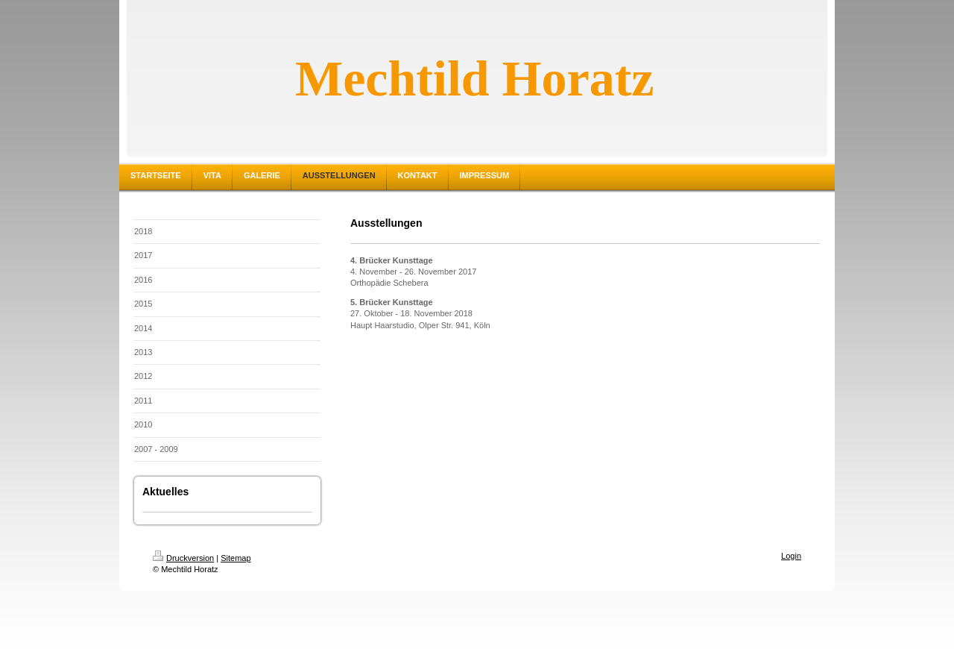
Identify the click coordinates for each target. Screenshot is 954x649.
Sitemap (235, 558)
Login (791, 555)
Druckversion (183, 558)
